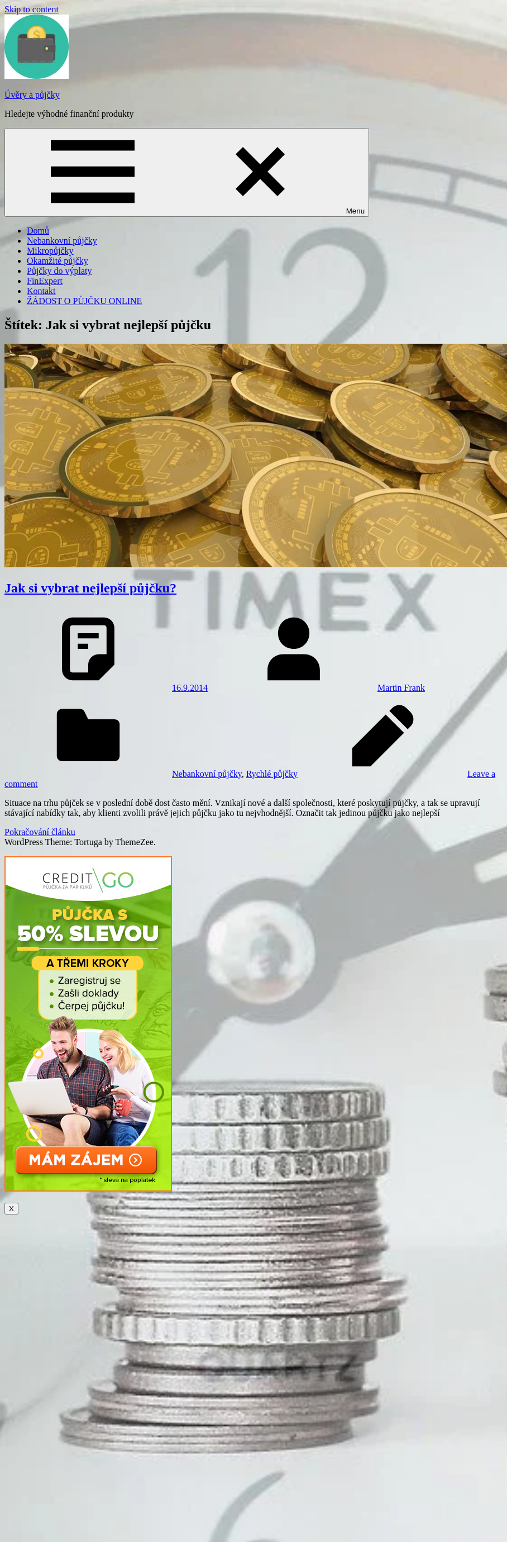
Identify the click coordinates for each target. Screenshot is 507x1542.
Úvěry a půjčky (32, 94)
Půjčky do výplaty (59, 271)
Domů (38, 230)
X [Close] (11, 1208)
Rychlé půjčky (272, 774)
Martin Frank (401, 687)
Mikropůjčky (50, 250)
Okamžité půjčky (57, 260)
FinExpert (45, 281)
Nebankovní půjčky (62, 240)
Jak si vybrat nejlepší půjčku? (90, 588)
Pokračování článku (39, 832)
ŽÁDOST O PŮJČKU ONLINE (84, 301)
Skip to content (31, 9)
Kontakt (41, 291)
